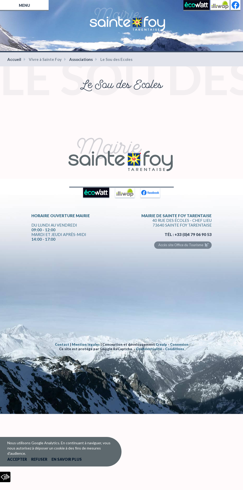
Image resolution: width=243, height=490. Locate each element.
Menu (24, 5)
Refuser (39, 459)
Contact (62, 344)
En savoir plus (66, 459)
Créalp (161, 344)
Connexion (179, 344)
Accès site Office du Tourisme (180, 245)
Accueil (14, 59)
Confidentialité (149, 349)
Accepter (17, 459)
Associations (81, 59)
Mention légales (86, 344)
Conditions (174, 349)
